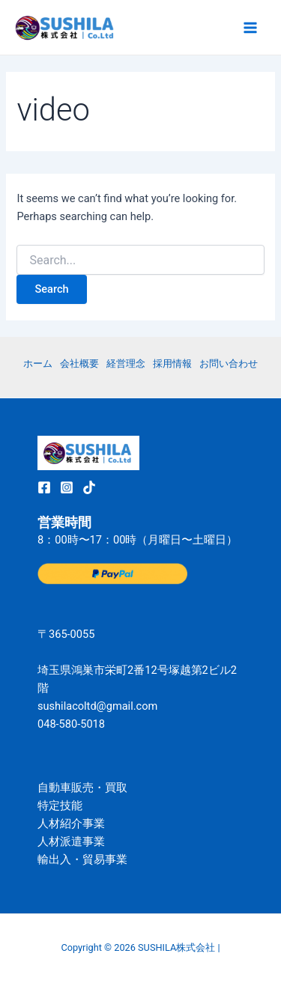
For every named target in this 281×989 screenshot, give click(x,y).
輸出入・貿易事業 (82, 859)
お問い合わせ (228, 363)
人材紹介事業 (71, 823)
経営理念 (125, 363)
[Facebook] (44, 487)
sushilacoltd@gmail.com (97, 706)
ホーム (37, 363)
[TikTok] (89, 487)
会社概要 (79, 363)
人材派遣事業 (71, 841)
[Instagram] (66, 487)
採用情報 (172, 363)
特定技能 (59, 805)
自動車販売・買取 (82, 787)
